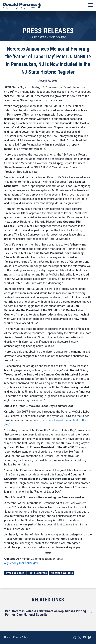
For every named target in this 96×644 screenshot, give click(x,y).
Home (33, 37)
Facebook (69, 637)
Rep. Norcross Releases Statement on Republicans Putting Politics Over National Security (45, 613)
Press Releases (57, 37)
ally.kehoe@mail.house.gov (21, 563)
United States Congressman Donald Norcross (22, 5)
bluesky (89, 637)
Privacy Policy (20, 637)
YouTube (84, 637)
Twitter (79, 637)
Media (43, 37)
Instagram (74, 637)
